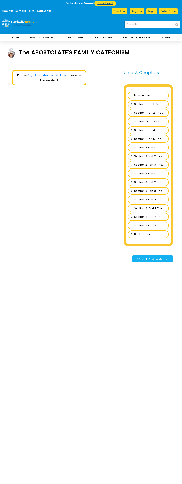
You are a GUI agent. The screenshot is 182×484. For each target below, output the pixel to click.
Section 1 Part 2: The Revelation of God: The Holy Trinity (150, 113)
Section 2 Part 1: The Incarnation (150, 147)
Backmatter (140, 234)
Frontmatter (140, 95)
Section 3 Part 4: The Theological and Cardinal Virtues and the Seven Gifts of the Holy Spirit (150, 199)
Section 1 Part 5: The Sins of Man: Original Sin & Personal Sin (150, 139)
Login (151, 11)
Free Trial (119, 11)
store (165, 37)
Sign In (32, 75)
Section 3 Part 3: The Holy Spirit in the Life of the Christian (150, 191)
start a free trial (54, 75)
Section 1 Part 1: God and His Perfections (150, 104)
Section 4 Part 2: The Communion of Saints (150, 217)
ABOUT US (7, 11)
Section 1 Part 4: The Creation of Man (150, 130)
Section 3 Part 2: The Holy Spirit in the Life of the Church (150, 182)
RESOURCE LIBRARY (137, 37)
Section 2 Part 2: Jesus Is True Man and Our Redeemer (150, 156)
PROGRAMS (103, 37)
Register (136, 11)
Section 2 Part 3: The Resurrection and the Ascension (150, 165)
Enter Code (168, 11)
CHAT (31, 11)
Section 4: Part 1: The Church (150, 208)
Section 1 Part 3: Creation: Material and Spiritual (150, 121)
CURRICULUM (74, 37)
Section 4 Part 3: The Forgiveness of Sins (150, 226)
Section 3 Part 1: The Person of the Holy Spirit (150, 173)
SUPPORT (20, 11)
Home (15, 37)
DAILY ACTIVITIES (42, 37)
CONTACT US (44, 11)
